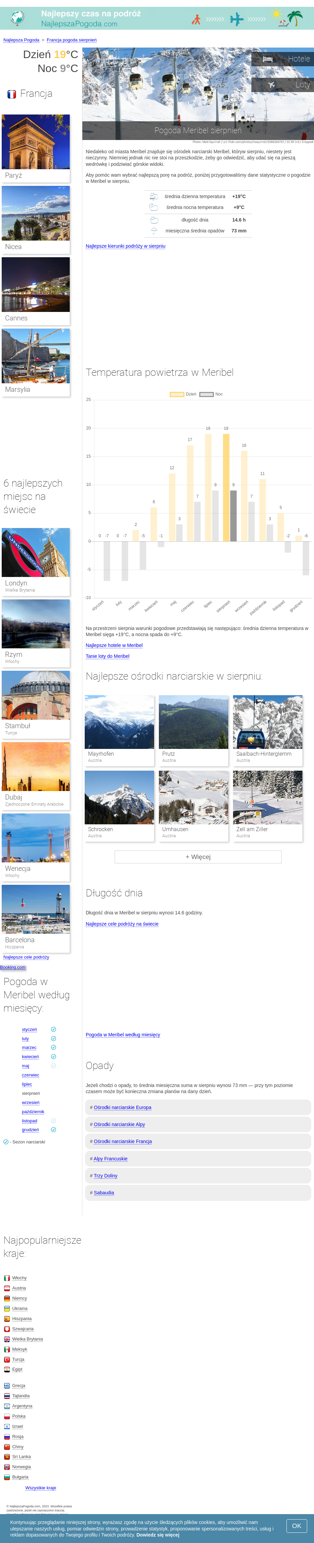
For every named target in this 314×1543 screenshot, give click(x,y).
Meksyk (19, 1349)
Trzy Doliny (106, 1175)
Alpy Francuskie (111, 1158)
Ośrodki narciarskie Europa (122, 1107)
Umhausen (175, 829)
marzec (29, 1047)
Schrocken (100, 829)
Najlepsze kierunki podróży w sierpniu (125, 246)
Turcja (11, 732)
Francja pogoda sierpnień (72, 39)
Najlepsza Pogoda (21, 39)
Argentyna (22, 1405)
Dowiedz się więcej (157, 1535)
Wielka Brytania (20, 590)
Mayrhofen (101, 754)
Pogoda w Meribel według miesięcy (123, 1034)
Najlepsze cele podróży (26, 957)
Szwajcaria (23, 1328)
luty (25, 1038)
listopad (29, 1120)
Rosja (17, 1436)
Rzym (13, 654)
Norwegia (21, 1466)
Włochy (12, 661)
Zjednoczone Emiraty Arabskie (34, 804)
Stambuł (17, 726)
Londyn (16, 583)
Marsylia (17, 389)
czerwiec (30, 1074)
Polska (19, 1416)
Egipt (17, 1369)
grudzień (30, 1129)
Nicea (13, 247)
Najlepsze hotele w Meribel (114, 645)
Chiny (17, 1446)
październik (33, 1111)
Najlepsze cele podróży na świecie (122, 924)
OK (296, 1525)
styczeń (29, 1029)
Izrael (17, 1426)
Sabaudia (104, 1192)
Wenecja (18, 868)
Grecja (18, 1385)
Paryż (13, 175)
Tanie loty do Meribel (107, 656)
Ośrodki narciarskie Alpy (119, 1124)
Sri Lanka (21, 1456)
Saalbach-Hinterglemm (264, 754)
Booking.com (13, 967)
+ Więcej (198, 856)
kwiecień (30, 1056)
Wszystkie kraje (41, 1487)
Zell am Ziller (252, 829)
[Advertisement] (198, 301)
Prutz (168, 754)
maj (25, 1065)
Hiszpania (14, 946)
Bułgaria (20, 1476)
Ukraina (20, 1308)
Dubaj (13, 797)
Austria (19, 1288)
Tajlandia (21, 1395)
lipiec (27, 1084)
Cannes (16, 318)
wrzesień (30, 1102)
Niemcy (19, 1298)
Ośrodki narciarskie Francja (123, 1141)
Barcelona (20, 940)
